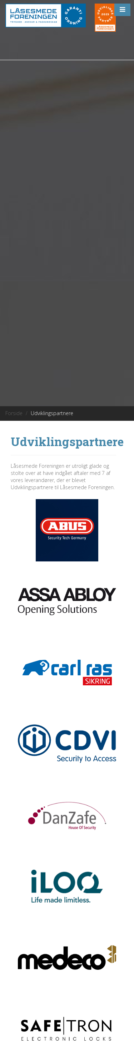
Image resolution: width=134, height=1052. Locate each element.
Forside (14, 413)
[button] (122, 10)
